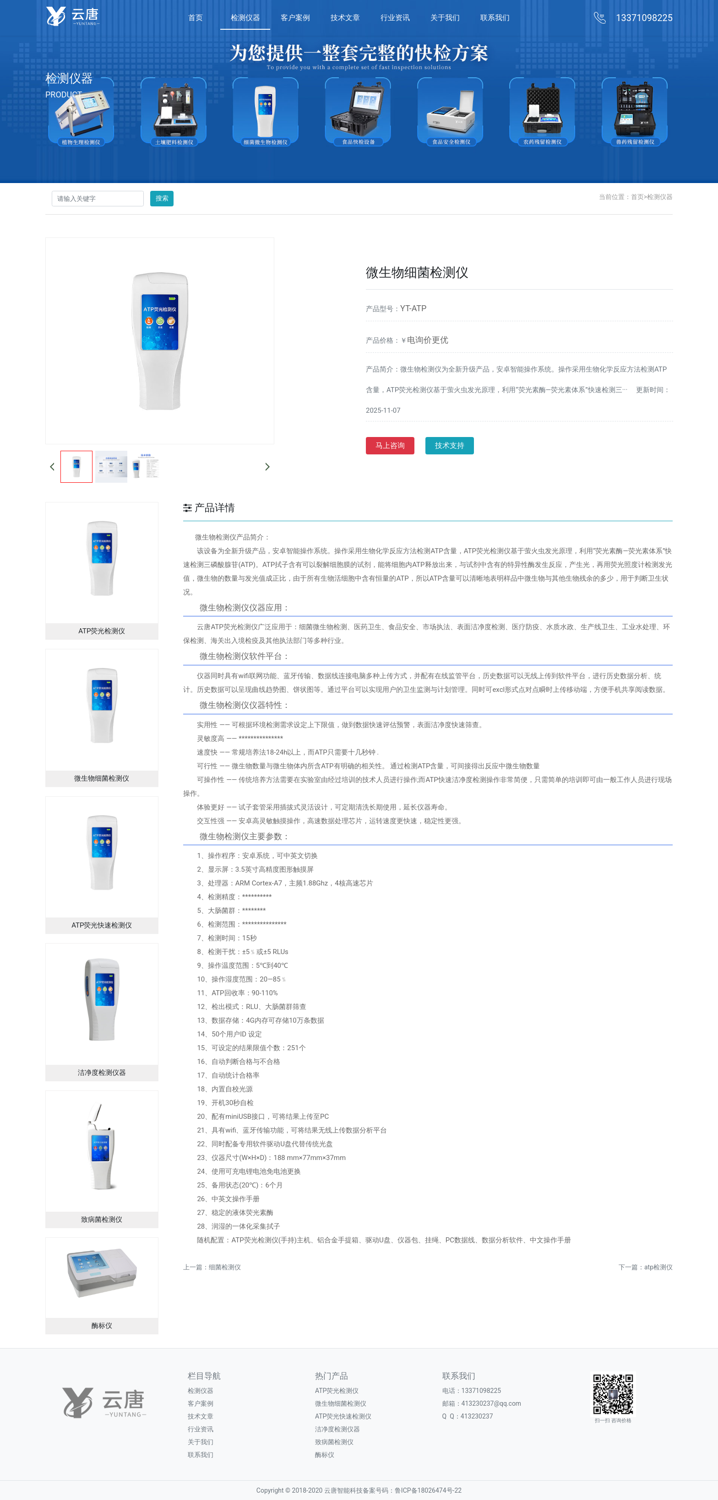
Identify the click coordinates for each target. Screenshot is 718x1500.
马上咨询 (390, 445)
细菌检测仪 (225, 1267)
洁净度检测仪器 (337, 1429)
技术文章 (345, 17)
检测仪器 (245, 17)
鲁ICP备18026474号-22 (428, 1490)
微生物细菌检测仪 (340, 1403)
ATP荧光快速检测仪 (343, 1416)
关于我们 (445, 17)
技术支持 (449, 445)
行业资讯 (395, 17)
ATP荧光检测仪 (337, 1390)
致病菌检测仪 (334, 1442)
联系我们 (495, 17)
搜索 (162, 198)
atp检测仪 (658, 1267)
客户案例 (295, 17)
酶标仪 (324, 1454)
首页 (195, 17)
